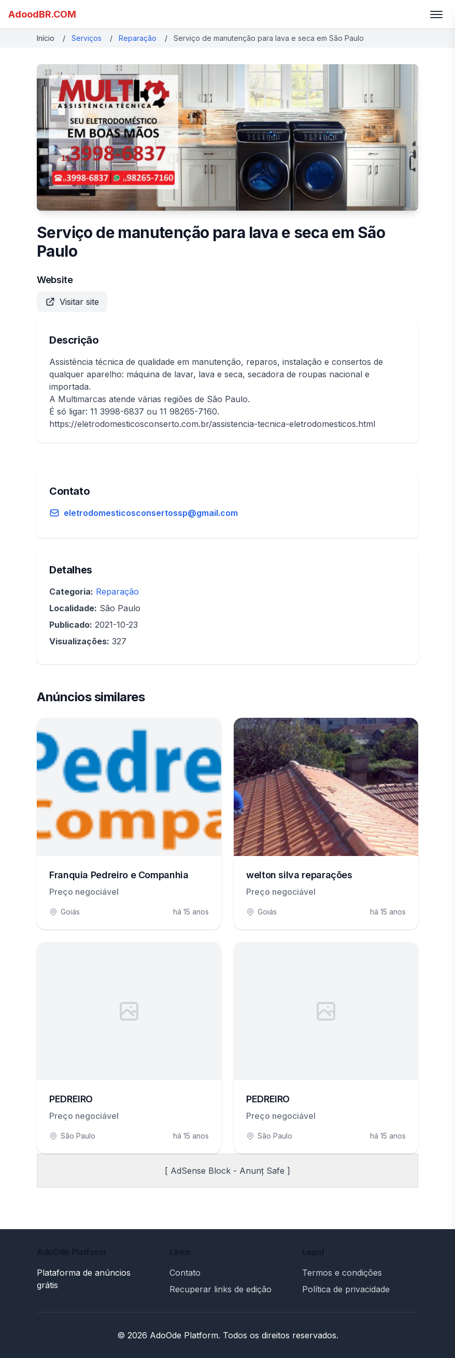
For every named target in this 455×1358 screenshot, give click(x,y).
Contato (185, 1272)
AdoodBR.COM (42, 14)
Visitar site (72, 302)
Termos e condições (342, 1272)
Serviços (87, 38)
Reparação (138, 38)
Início (45, 38)
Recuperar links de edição (220, 1289)
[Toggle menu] (436, 14)
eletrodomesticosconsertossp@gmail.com (151, 513)
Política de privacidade (346, 1289)
